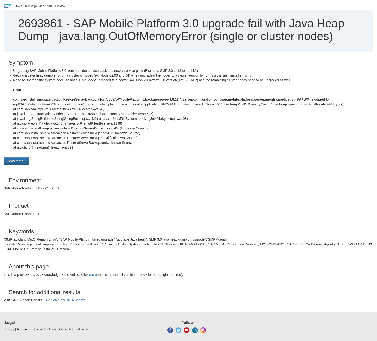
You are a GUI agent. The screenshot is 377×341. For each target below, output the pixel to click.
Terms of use (25, 329)
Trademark (81, 329)
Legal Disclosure (46, 329)
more (93, 275)
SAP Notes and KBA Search (64, 300)
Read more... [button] (16, 161)
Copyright (65, 329)
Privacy (9, 329)
